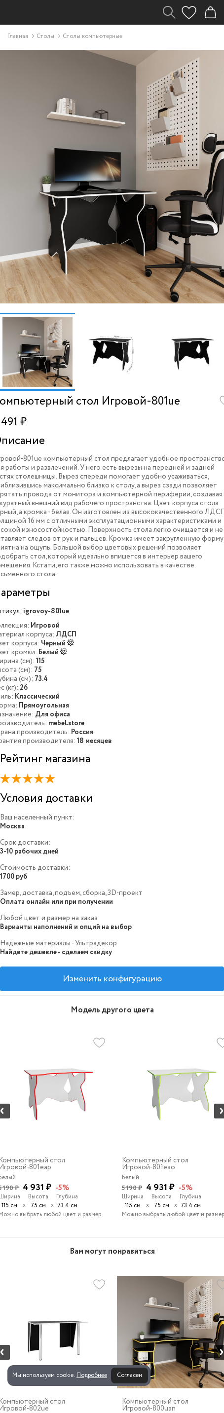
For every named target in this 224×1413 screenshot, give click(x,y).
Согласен (129, 1375)
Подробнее (91, 1375)
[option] (37, 352)
